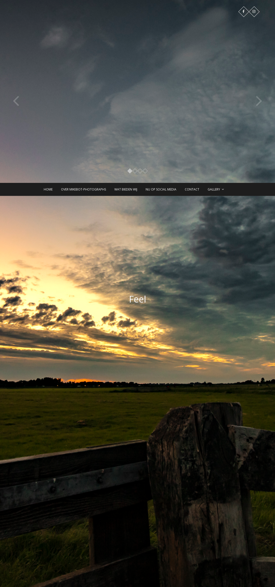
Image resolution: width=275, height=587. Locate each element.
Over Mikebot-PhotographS (83, 189)
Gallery (214, 189)
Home (48, 189)
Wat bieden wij (125, 189)
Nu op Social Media (161, 189)
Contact (192, 189)
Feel (137, 299)
